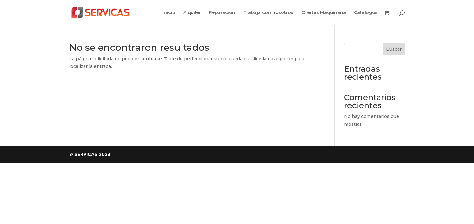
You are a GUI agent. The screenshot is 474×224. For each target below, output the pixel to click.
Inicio (169, 12)
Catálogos (366, 12)
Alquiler (192, 12)
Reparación (222, 12)
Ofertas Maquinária (323, 12)
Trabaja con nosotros (268, 12)
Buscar (394, 49)
